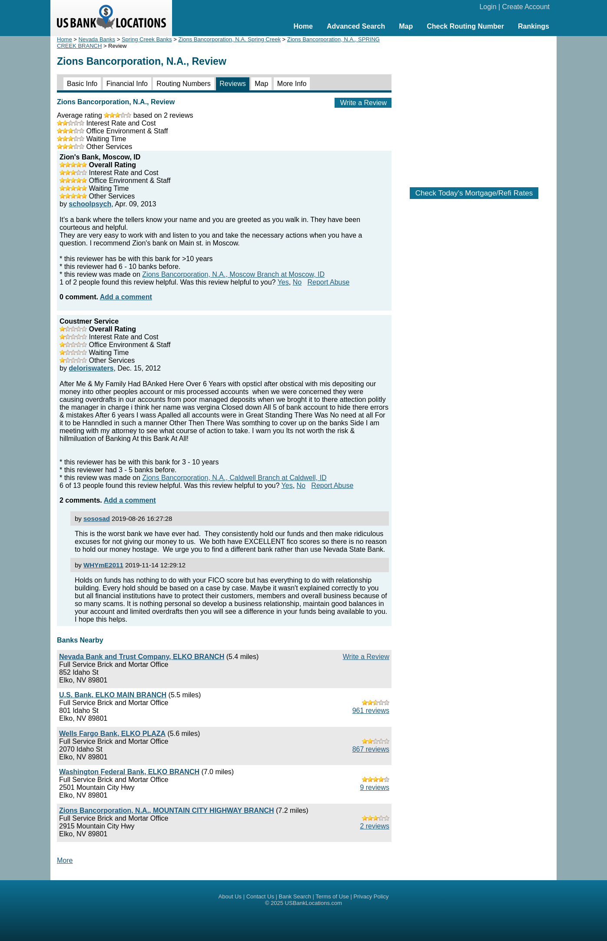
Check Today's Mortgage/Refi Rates (474, 193)
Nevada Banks (97, 39)
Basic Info (82, 83)
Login (487, 6)
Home (302, 26)
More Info (292, 83)
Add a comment (126, 297)
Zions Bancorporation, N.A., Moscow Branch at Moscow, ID (233, 274)
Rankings (533, 26)
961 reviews (370, 710)
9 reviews (374, 787)
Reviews (232, 83)
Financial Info (127, 83)
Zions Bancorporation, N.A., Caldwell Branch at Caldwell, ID (234, 477)
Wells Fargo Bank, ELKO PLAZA (112, 733)
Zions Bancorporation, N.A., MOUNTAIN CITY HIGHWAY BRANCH (166, 810)
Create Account (526, 6)
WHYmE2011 (103, 565)
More (65, 860)
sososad (96, 518)
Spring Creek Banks (147, 39)
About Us (230, 896)
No (297, 282)
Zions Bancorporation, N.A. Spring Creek (229, 39)
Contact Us (260, 896)
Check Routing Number (465, 26)
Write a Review (363, 102)
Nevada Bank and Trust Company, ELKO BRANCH (141, 656)
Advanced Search (356, 26)
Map (406, 26)
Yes (283, 282)
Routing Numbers (183, 83)
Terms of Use (332, 896)
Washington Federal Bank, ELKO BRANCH (129, 771)
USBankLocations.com (313, 903)
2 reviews (374, 826)
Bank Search (295, 896)
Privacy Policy (371, 896)
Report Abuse (328, 282)
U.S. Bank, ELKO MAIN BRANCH (112, 695)
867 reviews (370, 749)
